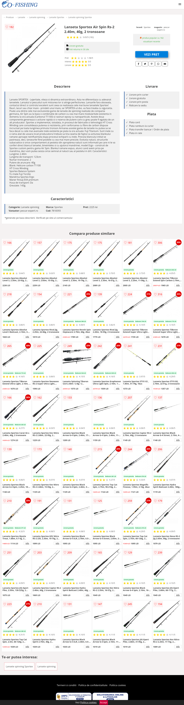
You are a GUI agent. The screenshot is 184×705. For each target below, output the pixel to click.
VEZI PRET (151, 54)
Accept (103, 702)
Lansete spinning (37, 17)
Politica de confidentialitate (93, 685)
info (27, 285)
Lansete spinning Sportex (80, 17)
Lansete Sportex (56, 17)
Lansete (21, 17)
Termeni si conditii (66, 685)
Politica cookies (118, 685)
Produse (10, 17)
